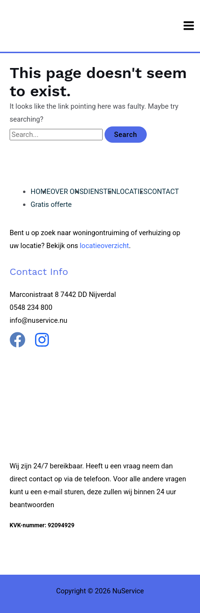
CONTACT (163, 191)
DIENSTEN (99, 191)
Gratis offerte (51, 204)
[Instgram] (42, 340)
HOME (40, 191)
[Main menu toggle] (188, 25)
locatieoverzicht (104, 245)
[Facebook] (17, 340)
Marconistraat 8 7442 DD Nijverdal (63, 294)
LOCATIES (132, 191)
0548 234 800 (31, 307)
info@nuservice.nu (38, 320)
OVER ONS (66, 191)
